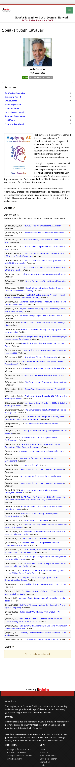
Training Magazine (13, 758)
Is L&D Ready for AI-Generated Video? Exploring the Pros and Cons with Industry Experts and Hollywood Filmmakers (35, 498)
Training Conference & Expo (18, 749)
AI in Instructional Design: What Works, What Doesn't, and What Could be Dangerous (34, 418)
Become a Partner (48, 758)
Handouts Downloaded (15, 116)
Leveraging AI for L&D (29, 465)
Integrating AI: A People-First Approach (40, 357)
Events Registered (12, 104)
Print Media (9, 120)
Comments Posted (12, 97)
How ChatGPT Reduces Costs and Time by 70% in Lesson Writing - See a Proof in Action (35, 571)
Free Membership (48, 755)
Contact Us (45, 762)
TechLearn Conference (16, 752)
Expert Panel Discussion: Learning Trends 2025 (43, 375)
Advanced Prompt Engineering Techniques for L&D (41, 315)
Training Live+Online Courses (18, 755)
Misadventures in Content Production (42, 423)
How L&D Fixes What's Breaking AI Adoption (42, 225)
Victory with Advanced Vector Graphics (41, 639)
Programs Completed (14, 124)
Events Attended (12, 108)
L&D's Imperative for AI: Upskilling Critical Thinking (41, 476)
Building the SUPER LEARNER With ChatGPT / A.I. (46, 584)
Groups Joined (10, 100)
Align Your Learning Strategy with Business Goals (46, 382)
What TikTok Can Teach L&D (36, 520)
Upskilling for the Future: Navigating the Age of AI (44, 368)
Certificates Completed (14, 93)
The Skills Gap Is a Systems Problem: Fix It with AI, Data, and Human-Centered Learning (35, 296)
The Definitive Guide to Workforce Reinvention (44, 232)
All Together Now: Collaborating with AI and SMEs (44, 274)
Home (42, 749)
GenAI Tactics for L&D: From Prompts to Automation (42, 469)
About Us (10, 701)
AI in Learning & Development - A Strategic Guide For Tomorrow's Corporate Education (36, 551)
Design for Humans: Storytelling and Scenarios (46, 281)
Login (42, 765)
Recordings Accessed (14, 112)
